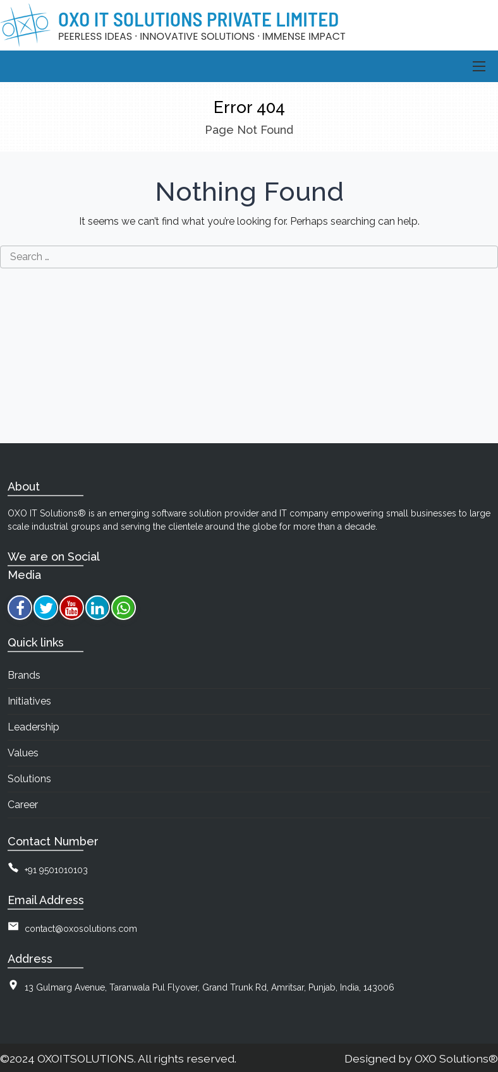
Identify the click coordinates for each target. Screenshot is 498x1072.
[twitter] (45, 607)
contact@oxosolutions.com (81, 929)
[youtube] (71, 607)
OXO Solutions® (456, 1058)
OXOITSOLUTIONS (85, 1058)
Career (23, 805)
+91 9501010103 (56, 870)
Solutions (29, 779)
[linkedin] (97, 607)
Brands (24, 675)
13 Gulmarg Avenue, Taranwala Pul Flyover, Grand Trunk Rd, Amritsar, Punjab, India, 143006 (209, 987)
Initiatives (29, 701)
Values (23, 753)
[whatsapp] (123, 607)
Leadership (33, 727)
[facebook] (20, 607)
